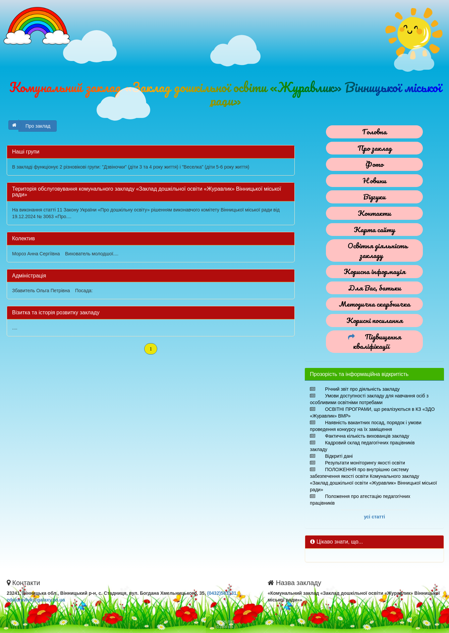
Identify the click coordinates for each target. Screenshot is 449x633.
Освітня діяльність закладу (378, 250)
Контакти (374, 213)
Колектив (23, 238)
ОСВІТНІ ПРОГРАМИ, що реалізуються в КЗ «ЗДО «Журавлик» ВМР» (372, 412)
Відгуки (374, 196)
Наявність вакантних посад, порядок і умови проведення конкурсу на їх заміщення (365, 426)
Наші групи (25, 151)
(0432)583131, (222, 593)
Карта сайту (374, 229)
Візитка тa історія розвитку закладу (56, 312)
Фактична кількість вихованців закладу (367, 436)
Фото (374, 164)
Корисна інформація (374, 271)
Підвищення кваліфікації (377, 341)
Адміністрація (29, 275)
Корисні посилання (374, 320)
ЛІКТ (231, 622)
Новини (374, 180)
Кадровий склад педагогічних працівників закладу (362, 446)
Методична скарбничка (374, 304)
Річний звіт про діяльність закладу (362, 389)
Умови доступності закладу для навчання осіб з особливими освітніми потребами (369, 399)
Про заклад (37, 126)
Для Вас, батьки (374, 288)
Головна (374, 131)
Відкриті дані (339, 456)
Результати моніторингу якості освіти (365, 462)
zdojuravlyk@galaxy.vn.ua (36, 600)
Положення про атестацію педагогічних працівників (360, 500)
